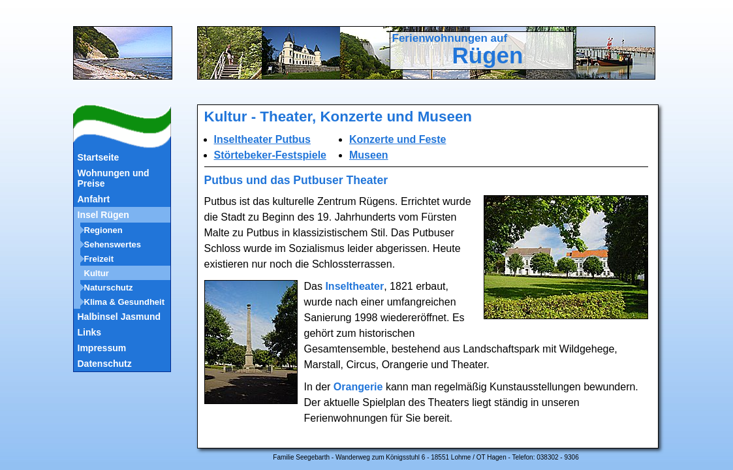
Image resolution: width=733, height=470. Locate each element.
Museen (368, 155)
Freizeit (99, 259)
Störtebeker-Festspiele (270, 155)
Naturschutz (108, 287)
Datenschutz (105, 363)
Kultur (96, 273)
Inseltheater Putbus (262, 139)
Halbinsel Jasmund (119, 316)
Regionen (103, 230)
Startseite (98, 157)
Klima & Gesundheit (124, 302)
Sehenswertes (112, 244)
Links (90, 332)
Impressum (102, 348)
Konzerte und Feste (397, 139)
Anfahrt (94, 199)
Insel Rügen (103, 215)
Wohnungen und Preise (113, 178)
